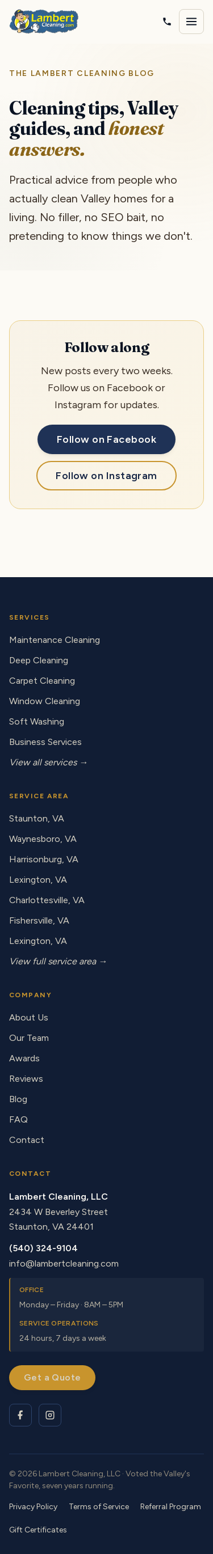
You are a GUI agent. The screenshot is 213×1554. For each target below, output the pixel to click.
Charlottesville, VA (47, 900)
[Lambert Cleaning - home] (44, 21)
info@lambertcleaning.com (64, 1263)
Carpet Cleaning (42, 680)
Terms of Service (99, 1506)
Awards (24, 1058)
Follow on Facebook (106, 439)
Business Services (45, 741)
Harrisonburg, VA (43, 859)
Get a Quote (52, 1377)
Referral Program (170, 1506)
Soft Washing (36, 721)
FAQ (18, 1119)
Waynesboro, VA (43, 838)
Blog (18, 1099)
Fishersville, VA (39, 920)
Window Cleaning (44, 701)
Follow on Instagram (106, 475)
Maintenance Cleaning (54, 639)
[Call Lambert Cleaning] (167, 21)
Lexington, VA (38, 879)
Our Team (29, 1037)
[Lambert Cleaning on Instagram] (50, 1415)
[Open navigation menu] (191, 21)
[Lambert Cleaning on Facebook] (20, 1415)
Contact (26, 1139)
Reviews (26, 1078)
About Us (28, 1017)
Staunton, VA (36, 818)
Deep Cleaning (38, 660)
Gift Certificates (38, 1530)
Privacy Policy (33, 1506)
